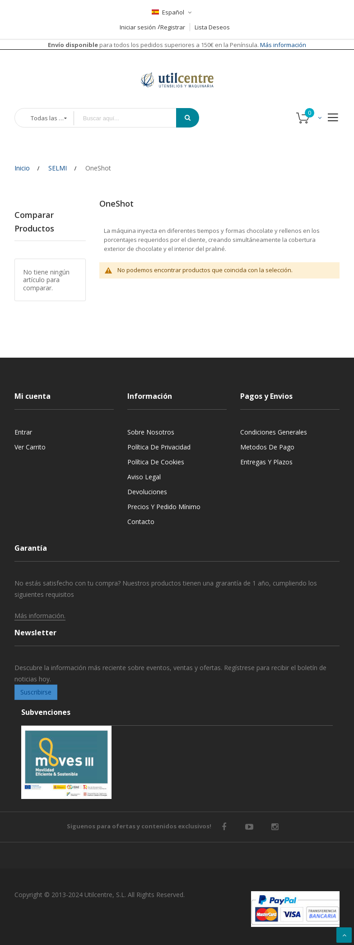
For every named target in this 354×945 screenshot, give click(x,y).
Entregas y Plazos (266, 462)
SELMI (57, 168)
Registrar (172, 27)
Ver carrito (30, 447)
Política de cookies (155, 462)
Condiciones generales (273, 432)
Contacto (140, 521)
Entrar (23, 432)
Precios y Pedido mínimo (163, 506)
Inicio (22, 168)
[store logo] (177, 69)
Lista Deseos (212, 27)
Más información (282, 45)
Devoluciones (147, 491)
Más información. (39, 615)
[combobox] (131, 118)
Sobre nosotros (150, 432)
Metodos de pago (267, 447)
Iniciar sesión (138, 27)
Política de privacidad (159, 447)
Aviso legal (144, 476)
